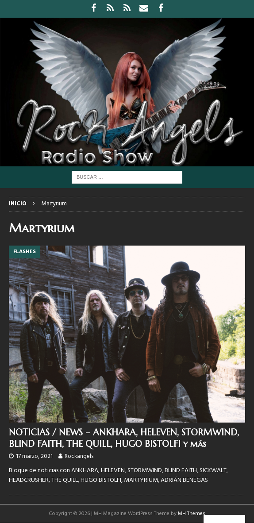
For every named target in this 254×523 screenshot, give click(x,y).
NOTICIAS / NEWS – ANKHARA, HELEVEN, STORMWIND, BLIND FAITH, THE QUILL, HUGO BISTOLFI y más (124, 438)
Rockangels (79, 456)
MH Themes (191, 513)
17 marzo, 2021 (34, 456)
